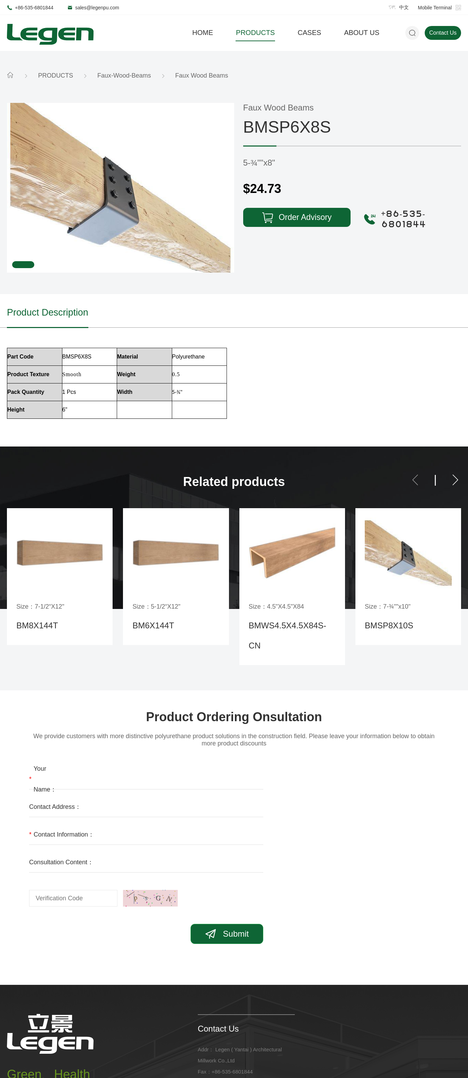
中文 (404, 7)
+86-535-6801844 (34, 7)
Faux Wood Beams (201, 75)
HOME (202, 32)
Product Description (52, 313)
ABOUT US (361, 32)
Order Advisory (288, 217)
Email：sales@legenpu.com (230, 993)
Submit (403, 843)
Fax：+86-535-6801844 (225, 981)
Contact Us (443, 33)
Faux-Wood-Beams (124, 75)
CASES (309, 32)
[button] (415, 481)
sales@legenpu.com (97, 7)
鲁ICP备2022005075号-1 (180, 1060)
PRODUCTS (255, 32)
